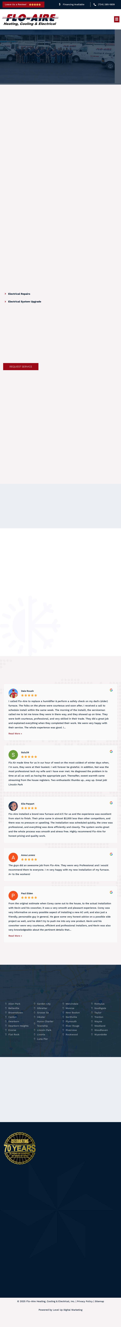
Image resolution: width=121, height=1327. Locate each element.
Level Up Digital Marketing (67, 1319)
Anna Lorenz (28, 863)
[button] (116, 19)
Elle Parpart (28, 812)
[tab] (37, 294)
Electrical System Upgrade (24, 301)
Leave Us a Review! (16, 4)
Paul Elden (27, 902)
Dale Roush (27, 699)
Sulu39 (25, 761)
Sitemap (99, 1310)
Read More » (15, 742)
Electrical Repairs (19, 293)
